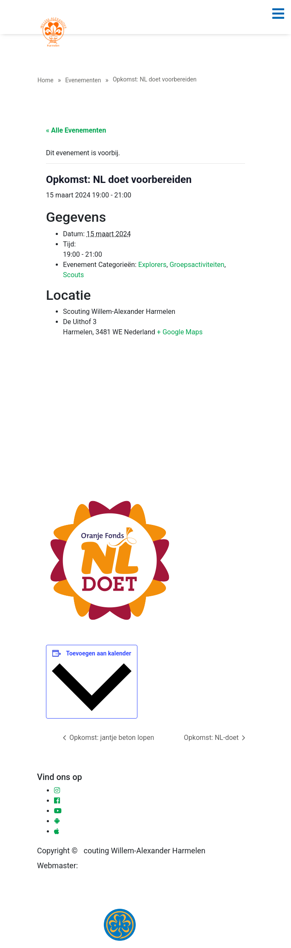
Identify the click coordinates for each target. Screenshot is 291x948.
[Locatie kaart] (145, 418)
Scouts (73, 275)
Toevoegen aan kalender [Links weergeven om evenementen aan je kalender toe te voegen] (98, 653)
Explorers (152, 265)
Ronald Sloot (99, 866)
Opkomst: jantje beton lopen (111, 737)
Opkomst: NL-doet (212, 737)
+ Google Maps (180, 332)
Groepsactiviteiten (196, 265)
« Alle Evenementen (76, 130)
